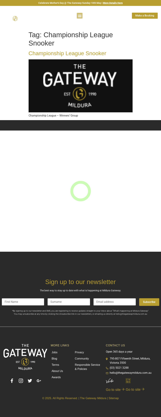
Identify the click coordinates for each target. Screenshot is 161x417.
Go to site (115, 390)
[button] (79, 16)
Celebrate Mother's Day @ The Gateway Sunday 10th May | (80, 3)
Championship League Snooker (67, 53)
